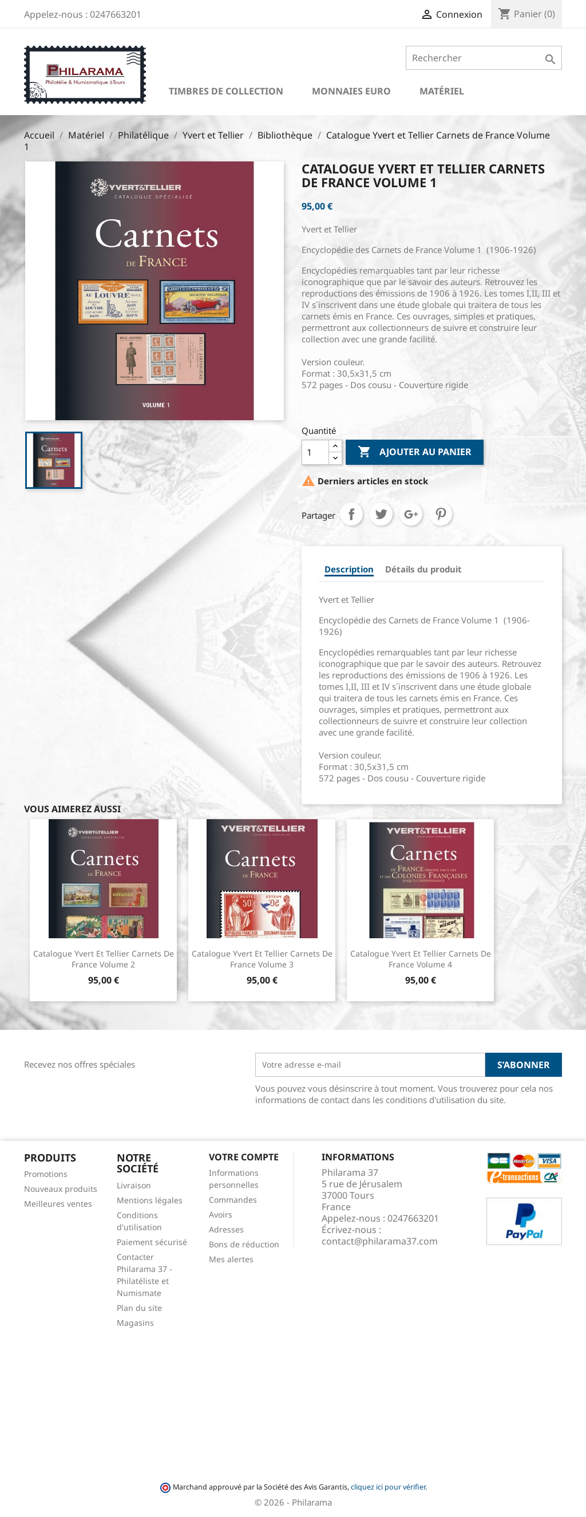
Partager (351, 514)
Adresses (226, 1229)
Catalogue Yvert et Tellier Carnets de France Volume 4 (420, 959)
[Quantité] (315, 452)
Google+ (410, 514)
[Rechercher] (484, 58)
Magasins (135, 1322)
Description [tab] (349, 569)
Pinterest (440, 514)
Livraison (134, 1185)
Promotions (46, 1173)
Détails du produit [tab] (423, 569)
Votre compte (244, 1157)
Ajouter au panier (415, 452)
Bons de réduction (244, 1244)
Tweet (381, 514)
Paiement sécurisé (152, 1241)
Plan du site (139, 1307)
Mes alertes (231, 1259)
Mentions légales (150, 1200)
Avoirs (220, 1214)
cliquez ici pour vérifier (388, 1487)
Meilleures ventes (58, 1203)
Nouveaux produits (60, 1188)
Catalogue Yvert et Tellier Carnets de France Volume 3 (262, 959)
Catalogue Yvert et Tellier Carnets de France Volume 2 (103, 959)
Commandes (233, 1199)
